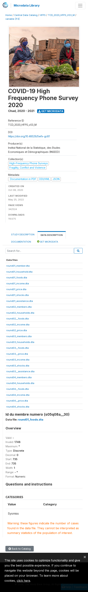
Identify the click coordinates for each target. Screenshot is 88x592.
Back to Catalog (19, 548)
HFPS (43, 15)
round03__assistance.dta (20, 371)
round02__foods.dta (17, 318)
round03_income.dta (17, 359)
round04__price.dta (17, 400)
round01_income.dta (17, 283)
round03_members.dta (19, 336)
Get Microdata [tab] (47, 241)
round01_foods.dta (16, 277)
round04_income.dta (17, 394)
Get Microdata (50, 111)
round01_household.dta (19, 271)
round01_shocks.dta (17, 295)
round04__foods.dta (17, 388)
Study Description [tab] (22, 234)
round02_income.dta (17, 324)
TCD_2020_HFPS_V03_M (61, 15)
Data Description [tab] (52, 235)
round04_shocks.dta (17, 406)
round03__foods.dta (17, 347)
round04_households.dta (20, 383)
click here (23, 580)
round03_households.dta (20, 342)
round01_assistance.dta (19, 301)
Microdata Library (27, 5)
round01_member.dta (18, 265)
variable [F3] (12, 19)
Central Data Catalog (26, 15)
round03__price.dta (17, 353)
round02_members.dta (19, 306)
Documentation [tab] (21, 241)
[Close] (84, 557)
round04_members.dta (19, 377)
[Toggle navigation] (80, 5)
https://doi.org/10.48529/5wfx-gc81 (29, 136)
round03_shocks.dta (17, 365)
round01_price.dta (16, 289)
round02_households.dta (20, 312)
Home (8, 15)
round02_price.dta (16, 330)
